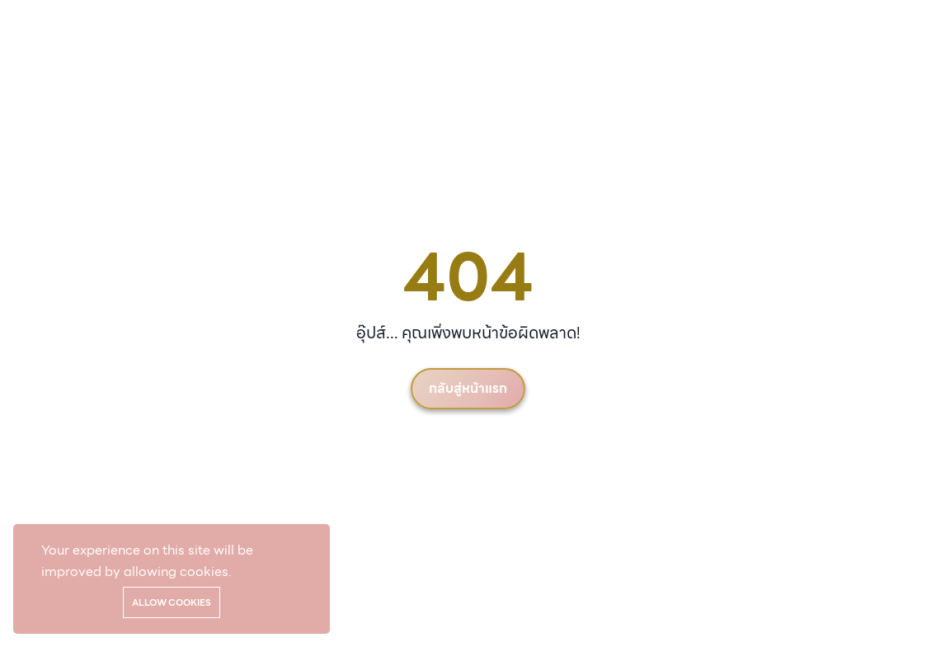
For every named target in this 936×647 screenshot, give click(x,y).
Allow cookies (171, 602)
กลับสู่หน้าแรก (468, 388)
